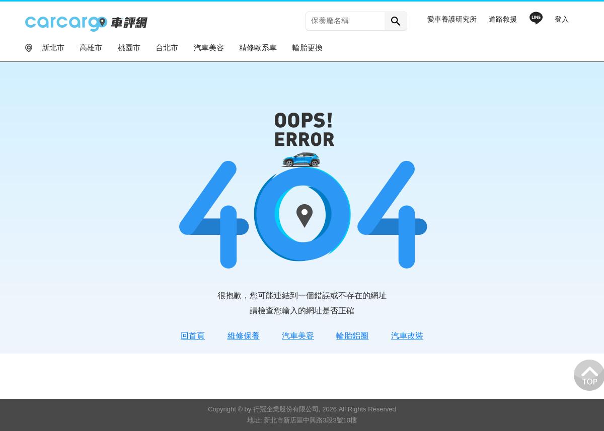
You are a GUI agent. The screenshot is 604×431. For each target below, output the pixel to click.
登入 (562, 19)
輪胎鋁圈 (352, 335)
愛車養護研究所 (452, 19)
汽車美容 (209, 47)
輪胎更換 (307, 47)
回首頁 (193, 335)
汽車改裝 (407, 335)
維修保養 (244, 335)
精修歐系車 (258, 47)
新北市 (53, 47)
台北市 (167, 47)
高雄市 (91, 47)
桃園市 (129, 47)
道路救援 (503, 19)
